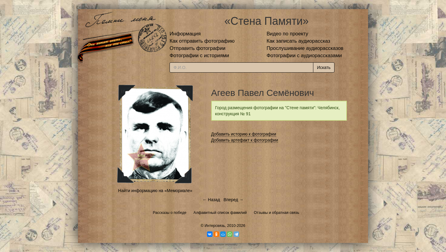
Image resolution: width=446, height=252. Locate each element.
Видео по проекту (287, 34)
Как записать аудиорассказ (298, 41)
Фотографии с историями (199, 55)
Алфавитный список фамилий (220, 213)
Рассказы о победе (169, 213)
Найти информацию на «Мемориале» (155, 190)
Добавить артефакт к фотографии (244, 140)
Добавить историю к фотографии (243, 134)
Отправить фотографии (197, 48)
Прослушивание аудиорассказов (305, 48)
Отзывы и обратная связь (276, 213)
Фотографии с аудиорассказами (304, 55)
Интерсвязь (215, 226)
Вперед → (234, 199)
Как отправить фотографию (202, 41)
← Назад (211, 199)
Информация (185, 34)
